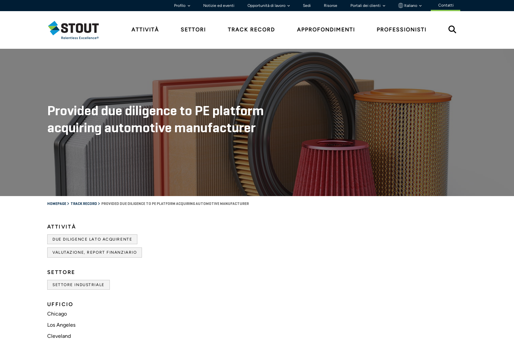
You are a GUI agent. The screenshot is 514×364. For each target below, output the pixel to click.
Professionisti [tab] (401, 30)
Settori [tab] (193, 30)
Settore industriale (78, 284)
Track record (84, 204)
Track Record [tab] (251, 30)
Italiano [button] (408, 5)
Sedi (307, 5)
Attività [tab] (145, 30)
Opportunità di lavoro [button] (267, 5)
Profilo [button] (180, 5)
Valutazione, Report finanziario (94, 252)
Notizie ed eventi (218, 5)
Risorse (330, 5)
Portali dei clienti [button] (366, 5)
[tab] (78, 30)
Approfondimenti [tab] (326, 30)
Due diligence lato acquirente (92, 239)
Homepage (57, 204)
